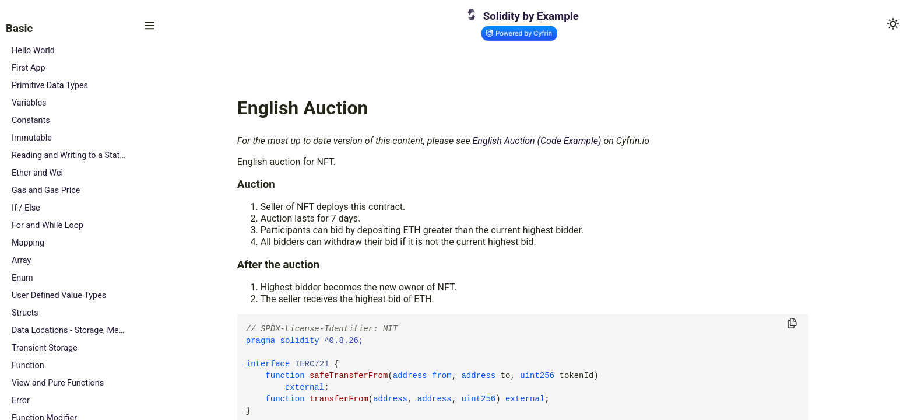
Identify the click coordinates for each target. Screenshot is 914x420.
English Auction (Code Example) (537, 140)
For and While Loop (47, 225)
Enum (22, 278)
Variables (29, 103)
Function (28, 365)
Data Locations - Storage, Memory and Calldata (68, 330)
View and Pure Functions (58, 383)
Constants (31, 120)
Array (21, 260)
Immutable (32, 138)
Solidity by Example (531, 16)
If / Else (26, 208)
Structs (25, 313)
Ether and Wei (37, 173)
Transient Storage (45, 348)
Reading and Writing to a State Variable (68, 155)
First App (28, 68)
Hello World (33, 50)
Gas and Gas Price (46, 190)
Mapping (28, 243)
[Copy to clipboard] (792, 324)
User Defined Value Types (59, 295)
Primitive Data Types (50, 85)
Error (21, 400)
